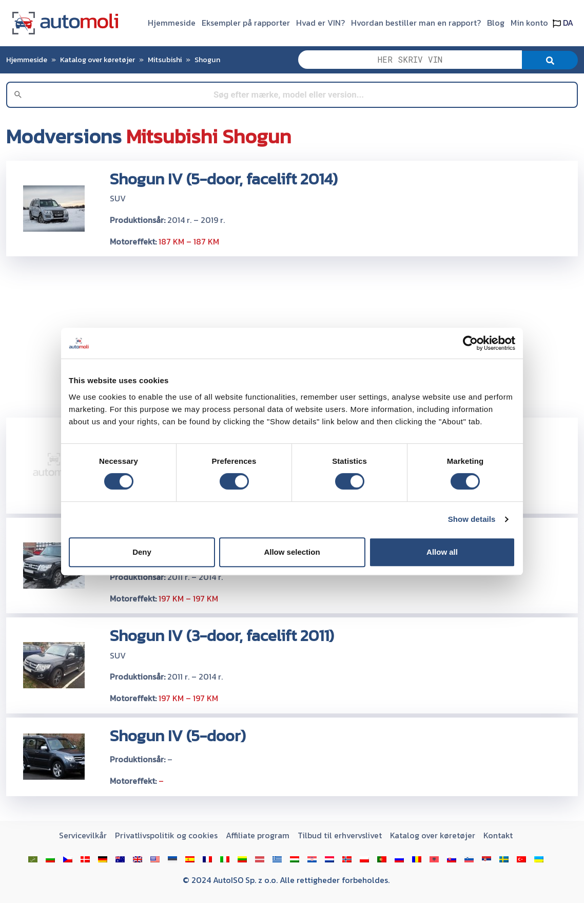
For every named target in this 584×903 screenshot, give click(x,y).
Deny (141, 552)
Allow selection (292, 552)
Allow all (442, 552)
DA (563, 22)
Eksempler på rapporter (246, 22)
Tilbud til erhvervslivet (340, 835)
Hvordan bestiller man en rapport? (416, 22)
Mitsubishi (165, 59)
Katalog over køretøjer (97, 59)
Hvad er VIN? (320, 22)
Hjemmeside (172, 22)
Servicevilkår (83, 835)
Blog (495, 22)
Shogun (207, 59)
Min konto (529, 22)
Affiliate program (257, 835)
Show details (472, 519)
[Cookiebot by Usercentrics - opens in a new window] (470, 343)
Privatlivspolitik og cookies (166, 835)
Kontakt (498, 835)
